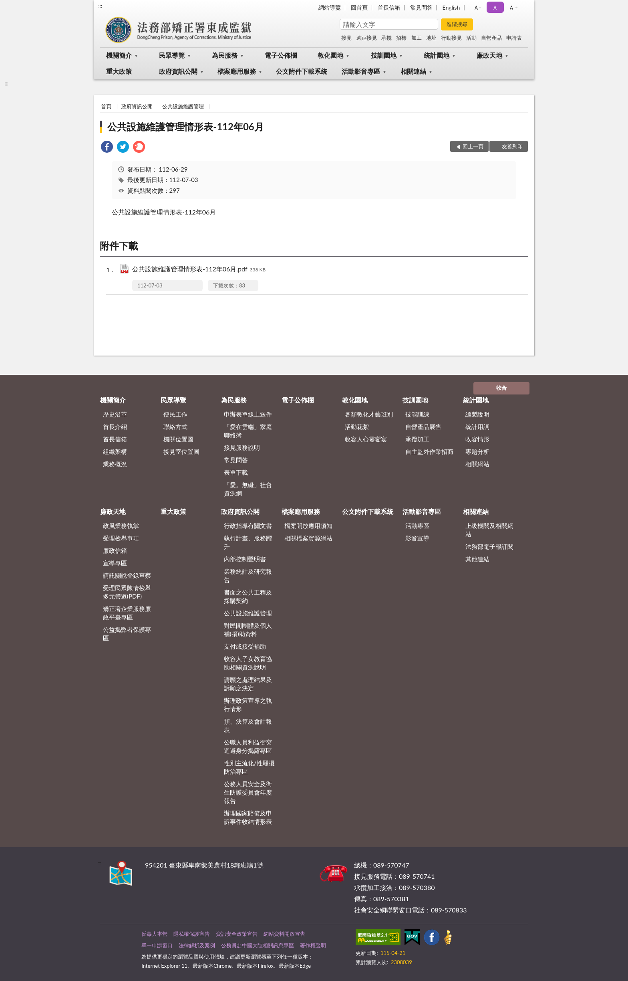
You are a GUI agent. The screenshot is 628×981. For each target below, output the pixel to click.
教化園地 (330, 55)
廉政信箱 (115, 550)
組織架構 (115, 451)
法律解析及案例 (197, 945)
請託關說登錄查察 (127, 575)
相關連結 (413, 71)
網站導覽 (329, 7)
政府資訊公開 (178, 71)
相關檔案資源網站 (308, 538)
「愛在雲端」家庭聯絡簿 (248, 431)
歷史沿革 (115, 414)
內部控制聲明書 (245, 558)
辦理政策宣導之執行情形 (248, 704)
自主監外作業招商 (429, 451)
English (451, 7)
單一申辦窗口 (157, 945)
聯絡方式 (175, 426)
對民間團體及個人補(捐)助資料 (248, 629)
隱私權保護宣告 (191, 933)
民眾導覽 (172, 55)
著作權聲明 (313, 945)
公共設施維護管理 (183, 106)
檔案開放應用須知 (308, 525)
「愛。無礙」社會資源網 (248, 489)
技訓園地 (384, 55)
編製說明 (477, 414)
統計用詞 (477, 426)
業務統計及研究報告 (248, 575)
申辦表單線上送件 (248, 414)
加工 (416, 37)
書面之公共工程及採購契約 (248, 596)
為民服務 (225, 55)
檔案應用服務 (236, 71)
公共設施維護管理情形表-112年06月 (185, 126)
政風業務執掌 (121, 525)
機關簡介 (119, 55)
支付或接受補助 (245, 646)
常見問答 (421, 7)
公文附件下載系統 (301, 71)
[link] (107, 148)
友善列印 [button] (512, 146)
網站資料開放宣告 (284, 933)
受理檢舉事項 (121, 538)
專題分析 (477, 451)
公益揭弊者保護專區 (127, 633)
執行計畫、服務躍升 (248, 542)
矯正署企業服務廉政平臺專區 (127, 613)
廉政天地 (489, 55)
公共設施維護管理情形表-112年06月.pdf (199, 269)
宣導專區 (115, 562)
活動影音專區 (361, 71)
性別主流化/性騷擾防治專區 (249, 767)
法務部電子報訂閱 (489, 546)
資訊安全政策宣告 (237, 933)
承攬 (386, 37)
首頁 (106, 106)
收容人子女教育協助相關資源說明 (248, 663)
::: (100, 6)
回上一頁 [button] (473, 146)
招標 (401, 37)
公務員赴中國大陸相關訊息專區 (257, 945)
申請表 (514, 37)
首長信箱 (389, 7)
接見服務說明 (242, 447)
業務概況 (115, 463)
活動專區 (417, 525)
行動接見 (451, 37)
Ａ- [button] (477, 7)
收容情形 (477, 439)
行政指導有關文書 (248, 525)
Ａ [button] (495, 7)
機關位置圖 (178, 439)
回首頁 (359, 7)
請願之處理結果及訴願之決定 (248, 684)
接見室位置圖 (181, 451)
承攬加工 (417, 439)
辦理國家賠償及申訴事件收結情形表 (248, 817)
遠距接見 (366, 37)
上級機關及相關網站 (489, 530)
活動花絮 (357, 426)
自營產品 (491, 37)
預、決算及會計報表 (248, 725)
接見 (346, 37)
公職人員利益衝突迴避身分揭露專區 (248, 746)
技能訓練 (417, 414)
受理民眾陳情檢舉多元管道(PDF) (127, 592)
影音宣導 (417, 538)
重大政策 (119, 71)
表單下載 (236, 472)
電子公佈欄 (281, 55)
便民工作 (175, 414)
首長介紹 (115, 426)
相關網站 (477, 463)
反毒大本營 (154, 933)
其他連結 (477, 558)
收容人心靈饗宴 (366, 439)
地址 (431, 37)
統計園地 (436, 55)
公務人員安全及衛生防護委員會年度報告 (248, 792)
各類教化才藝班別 (369, 414)
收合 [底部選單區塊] (501, 387)
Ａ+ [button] (513, 7)
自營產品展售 (423, 426)
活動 (471, 37)
